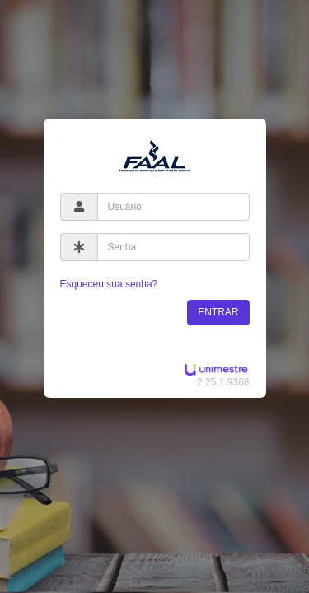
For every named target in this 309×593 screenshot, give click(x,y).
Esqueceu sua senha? (109, 284)
